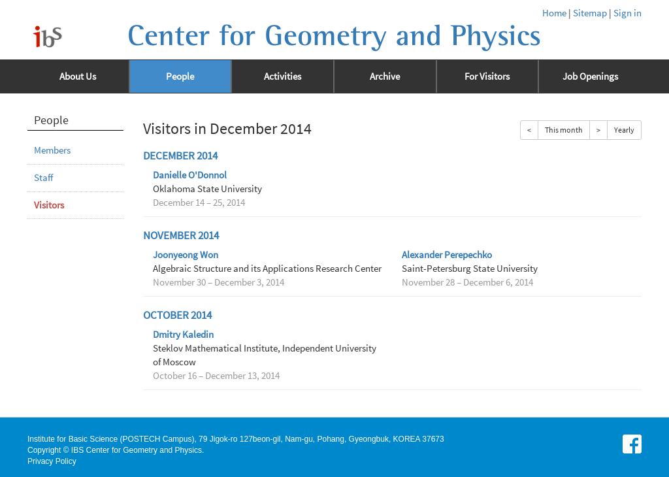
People (180, 76)
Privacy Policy (51, 461)
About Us (77, 76)
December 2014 (180, 156)
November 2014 (181, 235)
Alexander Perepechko (447, 255)
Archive (385, 76)
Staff (43, 178)
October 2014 (177, 315)
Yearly (624, 130)
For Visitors (487, 76)
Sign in (627, 13)
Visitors (49, 205)
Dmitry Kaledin (183, 334)
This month (564, 130)
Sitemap (590, 13)
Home (554, 13)
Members (52, 150)
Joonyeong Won (185, 255)
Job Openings (590, 76)
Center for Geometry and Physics (334, 36)
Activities (282, 76)
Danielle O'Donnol (190, 175)
